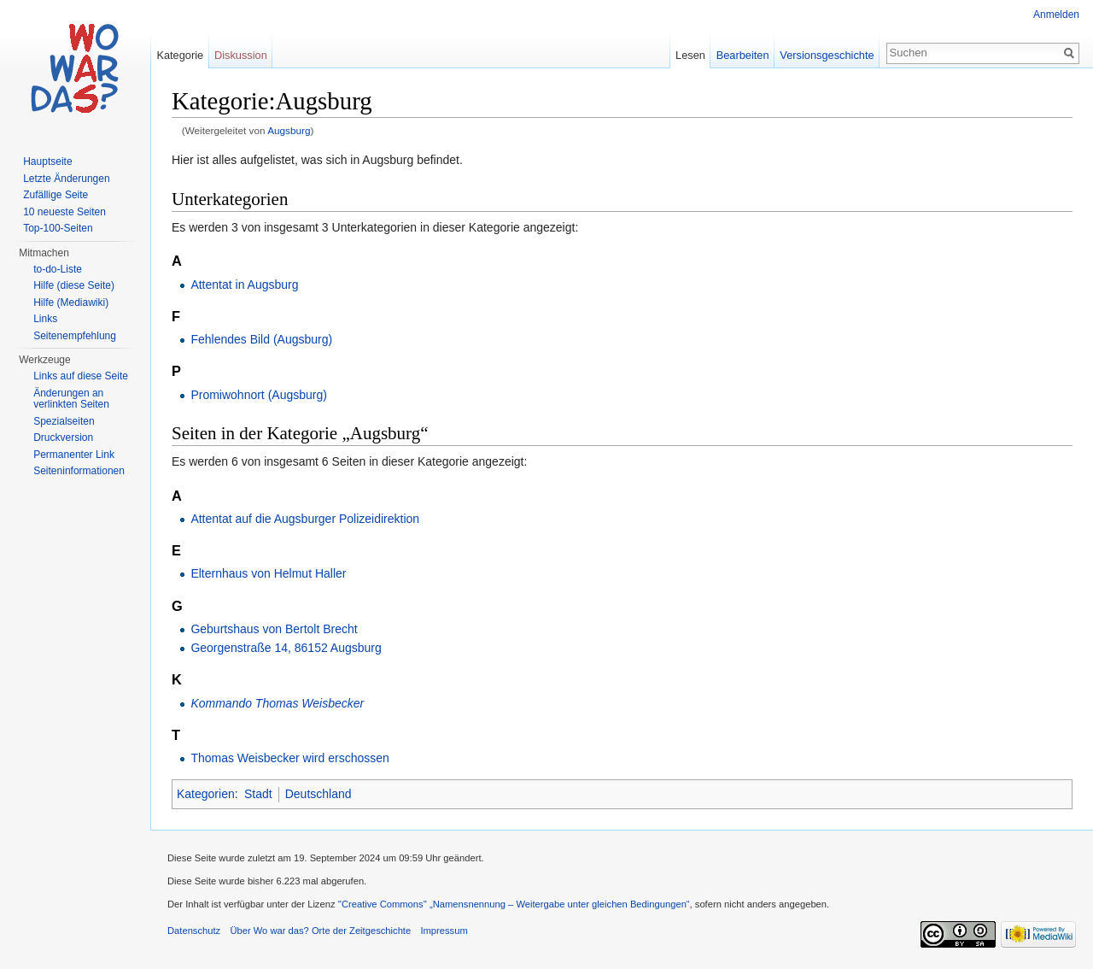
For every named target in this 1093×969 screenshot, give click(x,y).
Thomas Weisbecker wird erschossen (289, 758)
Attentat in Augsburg (244, 284)
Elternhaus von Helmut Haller (268, 573)
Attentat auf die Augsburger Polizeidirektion (304, 519)
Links (45, 319)
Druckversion (63, 437)
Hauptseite (47, 161)
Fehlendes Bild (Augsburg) (261, 339)
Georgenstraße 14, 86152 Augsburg (285, 648)
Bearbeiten (742, 55)
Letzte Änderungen (66, 179)
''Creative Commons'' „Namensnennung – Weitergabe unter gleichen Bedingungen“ (514, 904)
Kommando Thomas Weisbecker (277, 703)
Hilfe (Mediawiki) (70, 302)
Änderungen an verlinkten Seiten (71, 399)
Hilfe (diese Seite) (73, 285)
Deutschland (318, 794)
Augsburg (288, 130)
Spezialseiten (63, 421)
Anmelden (1056, 15)
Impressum (443, 930)
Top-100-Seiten (57, 228)
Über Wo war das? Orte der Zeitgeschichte (320, 930)
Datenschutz (193, 930)
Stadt (258, 794)
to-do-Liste (57, 269)
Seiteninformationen (79, 471)
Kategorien (206, 794)
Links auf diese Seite (80, 376)
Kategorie (179, 55)
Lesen (690, 55)
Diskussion (240, 55)
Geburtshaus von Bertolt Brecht (273, 629)
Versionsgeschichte (827, 55)
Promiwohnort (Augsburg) (258, 395)
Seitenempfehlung (74, 336)
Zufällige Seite (55, 195)
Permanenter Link (73, 455)
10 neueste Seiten (64, 212)
